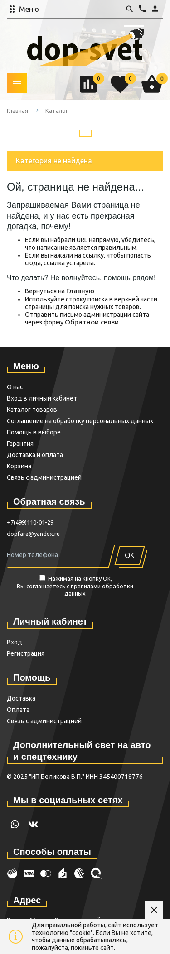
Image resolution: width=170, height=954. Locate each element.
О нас (15, 387)
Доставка (21, 698)
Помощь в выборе (34, 432)
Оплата (18, 709)
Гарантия (20, 443)
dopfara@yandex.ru (33, 533)
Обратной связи (92, 322)
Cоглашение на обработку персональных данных (80, 421)
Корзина (19, 466)
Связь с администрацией (44, 477)
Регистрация (25, 653)
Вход (14, 642)
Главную (80, 291)
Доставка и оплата (35, 454)
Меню (29, 9)
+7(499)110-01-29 (30, 522)
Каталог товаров (32, 409)
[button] (46, 9)
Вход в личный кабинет (42, 398)
